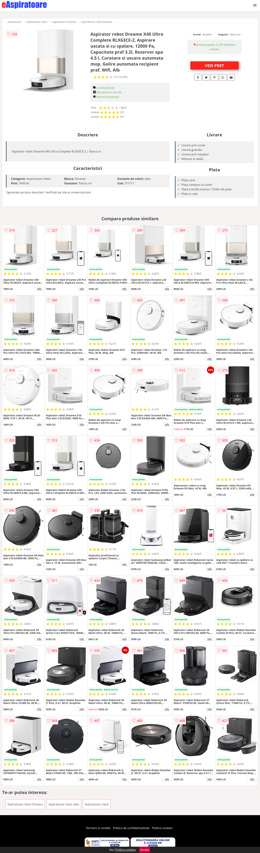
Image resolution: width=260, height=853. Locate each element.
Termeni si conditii (98, 828)
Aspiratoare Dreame (64, 22)
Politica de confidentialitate (131, 828)
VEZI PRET (214, 65)
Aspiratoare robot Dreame (96, 22)
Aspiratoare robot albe (64, 804)
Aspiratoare (14, 22)
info (39, 288)
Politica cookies (162, 828)
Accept (144, 850)
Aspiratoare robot (36, 22)
